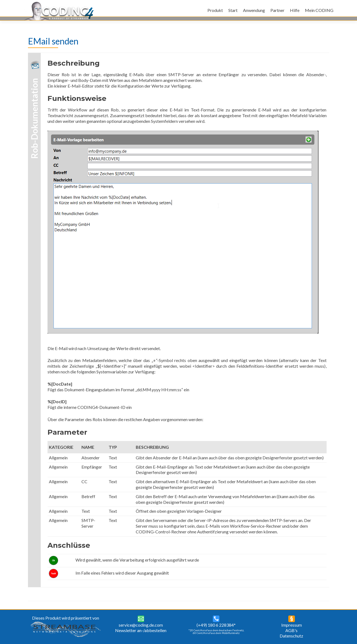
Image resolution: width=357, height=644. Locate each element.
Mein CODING (319, 10)
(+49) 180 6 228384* (216, 624)
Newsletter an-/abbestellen (140, 630)
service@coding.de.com (141, 624)
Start (233, 10)
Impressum (291, 624)
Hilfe (294, 10)
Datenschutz (291, 635)
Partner (277, 10)
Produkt (215, 10)
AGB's (291, 630)
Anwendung (254, 10)
